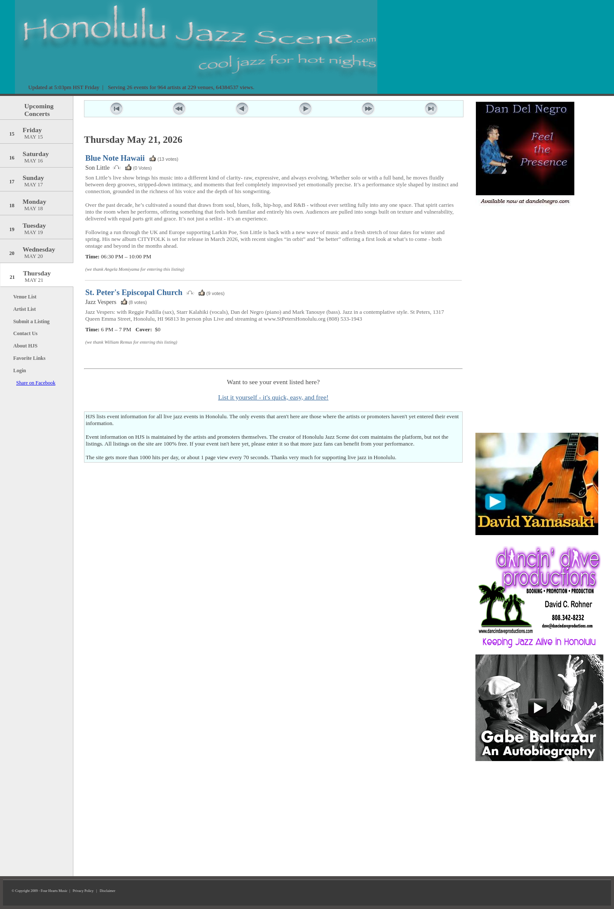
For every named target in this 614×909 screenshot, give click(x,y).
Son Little (97, 167)
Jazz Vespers (100, 301)
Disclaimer (108, 891)
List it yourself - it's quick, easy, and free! (273, 397)
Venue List (25, 297)
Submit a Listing (31, 321)
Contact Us (25, 333)
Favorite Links (29, 358)
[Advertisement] (539, 262)
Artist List (24, 309)
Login (19, 370)
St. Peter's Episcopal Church (133, 292)
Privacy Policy (82, 891)
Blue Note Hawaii (115, 157)
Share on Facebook (35, 383)
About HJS (25, 346)
